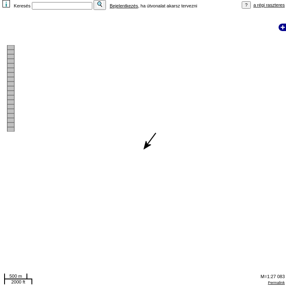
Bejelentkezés (124, 5)
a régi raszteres (269, 4)
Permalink (276, 283)
